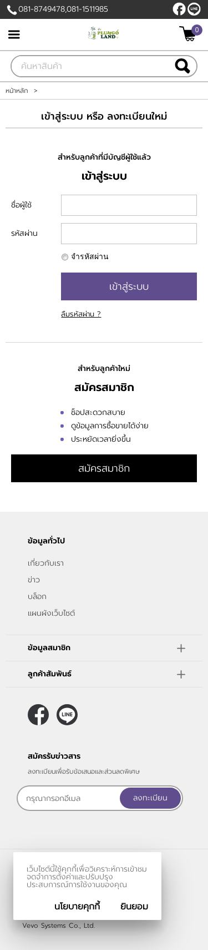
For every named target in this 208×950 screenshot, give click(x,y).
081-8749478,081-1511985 (63, 9)
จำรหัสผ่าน (90, 257)
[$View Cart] (189, 33)
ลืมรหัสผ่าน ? (81, 314)
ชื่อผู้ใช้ (21, 205)
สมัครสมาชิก (104, 468)
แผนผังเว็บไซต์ (51, 613)
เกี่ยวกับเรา (46, 563)
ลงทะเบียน (150, 798)
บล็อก (37, 596)
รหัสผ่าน (24, 233)
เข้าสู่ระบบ (129, 286)
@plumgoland (194, 9)
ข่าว (34, 580)
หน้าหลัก (17, 91)
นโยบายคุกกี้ (77, 906)
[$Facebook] (179, 9)
